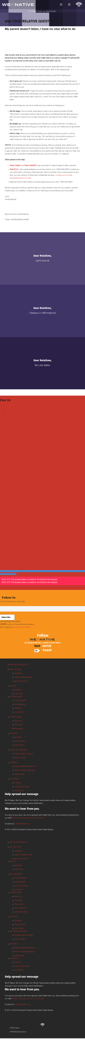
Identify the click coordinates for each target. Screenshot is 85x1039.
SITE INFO (14, 734)
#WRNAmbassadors (18, 1032)
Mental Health (23, 220)
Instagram (9, 416)
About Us (18, 721)
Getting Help (19, 774)
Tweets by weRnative (8, 472)
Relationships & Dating (23, 754)
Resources (18, 729)
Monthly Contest (21, 886)
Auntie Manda (23, 214)
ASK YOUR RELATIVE (19, 665)
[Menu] (61, 4)
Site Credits (18, 745)
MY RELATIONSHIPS (18, 750)
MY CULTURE (15, 670)
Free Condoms (20, 908)
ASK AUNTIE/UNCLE (18, 842)
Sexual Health (19, 758)
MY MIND (13, 763)
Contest (17, 708)
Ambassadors (20, 705)
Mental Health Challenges (24, 770)
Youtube (8, 412)
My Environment (21, 681)
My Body (18, 690)
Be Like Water (42, 365)
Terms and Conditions (22, 627)
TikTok (7, 420)
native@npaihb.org (22, 824)
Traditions (18, 674)
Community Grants (22, 787)
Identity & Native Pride (23, 677)
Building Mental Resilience (25, 767)
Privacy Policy (20, 741)
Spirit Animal (42, 261)
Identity (14, 220)
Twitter (7, 408)
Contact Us (18, 712)
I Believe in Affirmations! (42, 313)
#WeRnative (14, 1028)
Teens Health (15, 166)
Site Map (17, 737)
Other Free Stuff (20, 912)
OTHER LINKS (16, 717)
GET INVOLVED (16, 697)
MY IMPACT (15, 779)
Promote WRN (20, 701)
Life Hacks (18, 694)
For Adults (18, 725)
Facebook (9, 404)
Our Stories (18, 791)
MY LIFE (13, 686)
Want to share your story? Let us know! (28, 818)
